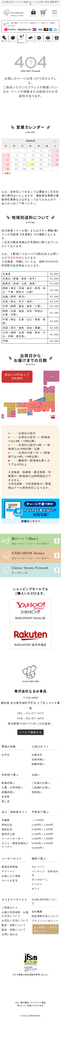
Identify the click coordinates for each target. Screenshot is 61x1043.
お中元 (6, 754)
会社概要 (37, 911)
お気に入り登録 (11, 876)
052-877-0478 (35, 713)
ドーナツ (37, 884)
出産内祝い (38, 759)
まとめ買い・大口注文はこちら (45, 929)
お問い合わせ (10, 934)
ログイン (33, 16)
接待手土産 (8, 834)
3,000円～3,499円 (42, 829)
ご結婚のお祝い (41, 787)
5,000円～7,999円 (42, 838)
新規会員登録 (10, 866)
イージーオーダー (12, 838)
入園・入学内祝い (12, 787)
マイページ (8, 871)
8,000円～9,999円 (42, 843)
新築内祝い (8, 783)
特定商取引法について (45, 916)
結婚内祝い (38, 764)
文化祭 (6, 796)
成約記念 (7, 829)
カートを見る (10, 880)
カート (43, 16)
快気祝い (37, 792)
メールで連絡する (30, 732)
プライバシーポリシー (45, 921)
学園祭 (6, 820)
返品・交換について (14, 929)
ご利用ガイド (10, 907)
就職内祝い (8, 792)
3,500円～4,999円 (42, 834)
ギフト (36, 888)
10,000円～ (38, 848)
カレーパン (38, 866)
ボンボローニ (40, 879)
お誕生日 (37, 754)
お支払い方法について (15, 920)
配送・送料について (14, 925)
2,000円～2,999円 (42, 825)
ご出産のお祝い (41, 783)
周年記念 (7, 825)
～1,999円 (38, 820)
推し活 (6, 801)
